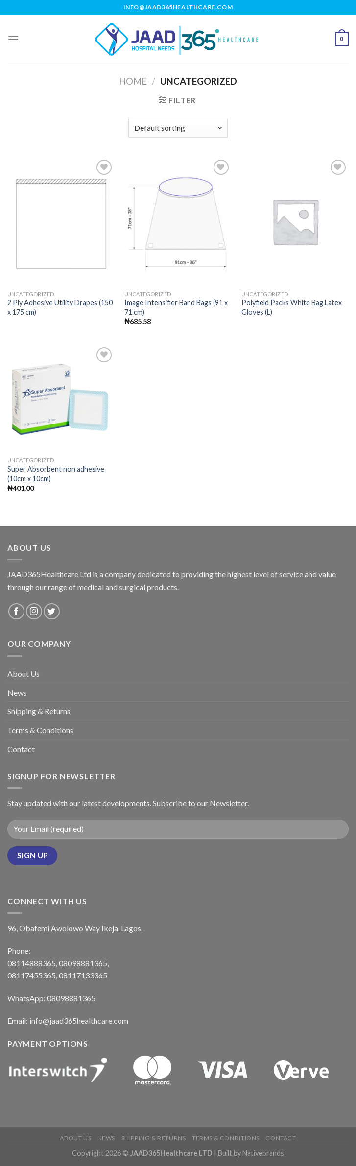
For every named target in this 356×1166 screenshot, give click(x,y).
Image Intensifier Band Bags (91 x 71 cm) (176, 307)
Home (133, 81)
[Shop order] (178, 128)
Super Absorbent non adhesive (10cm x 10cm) (55, 474)
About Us (23, 673)
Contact (21, 749)
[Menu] (13, 39)
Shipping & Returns (39, 711)
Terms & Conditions (40, 730)
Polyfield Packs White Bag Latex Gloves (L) (291, 307)
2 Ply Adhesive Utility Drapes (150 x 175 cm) (60, 307)
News (17, 692)
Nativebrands (263, 1153)
